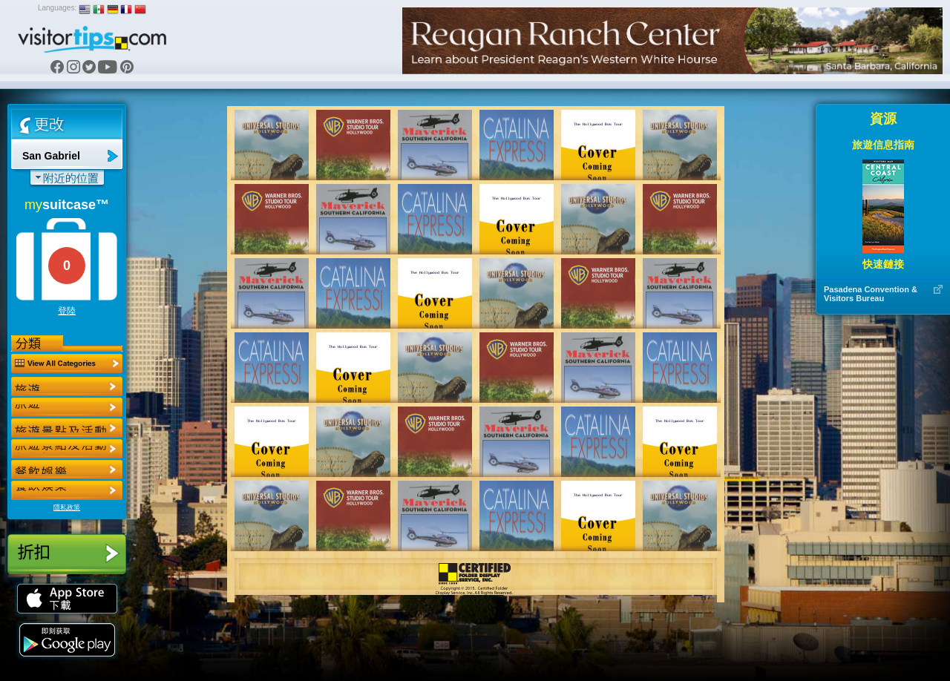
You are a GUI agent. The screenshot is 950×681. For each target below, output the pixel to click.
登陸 (67, 311)
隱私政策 (66, 507)
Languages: (57, 8)
